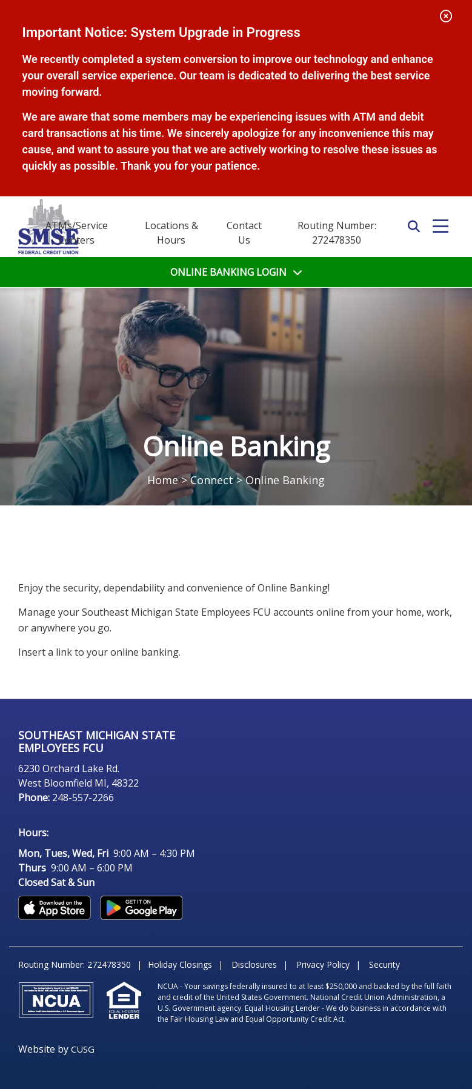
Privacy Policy (323, 964)
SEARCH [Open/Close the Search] (414, 226)
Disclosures (254, 964)
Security (384, 964)
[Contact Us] (243, 232)
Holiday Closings (180, 964)
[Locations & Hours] (171, 232)
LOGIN (228, 272)
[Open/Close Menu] (440, 226)
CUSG (83, 1049)
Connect (211, 480)
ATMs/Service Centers (76, 233)
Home (162, 480)
